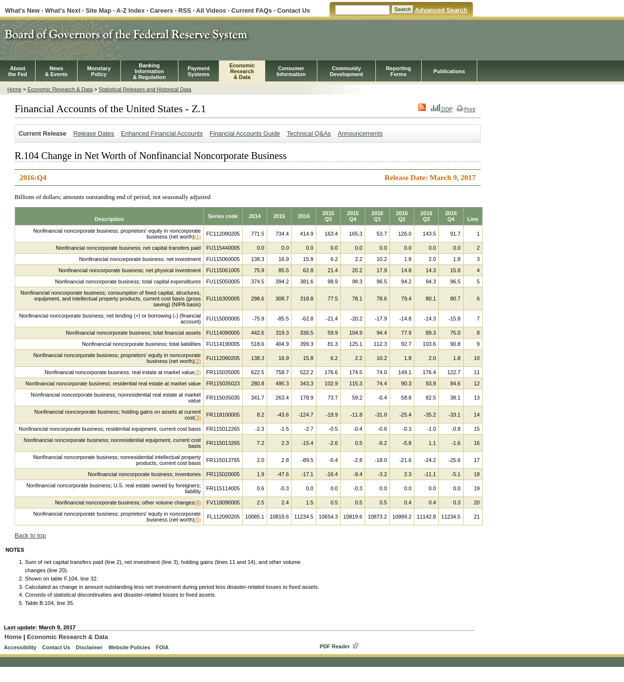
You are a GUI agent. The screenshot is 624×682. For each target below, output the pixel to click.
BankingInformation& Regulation (149, 71)
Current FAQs (252, 10)
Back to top (30, 535)
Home (14, 89)
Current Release (42, 133)
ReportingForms (398, 71)
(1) (198, 237)
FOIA (162, 647)
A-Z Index (130, 10)
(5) (198, 519)
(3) (198, 372)
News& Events (56, 71)
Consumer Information (291, 71)
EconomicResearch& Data (241, 71)
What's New (22, 10)
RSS (184, 10)
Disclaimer (89, 647)
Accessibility (20, 647)
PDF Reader (335, 646)
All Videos (211, 10)
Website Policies (129, 647)
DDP (442, 109)
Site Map (99, 10)
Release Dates (93, 133)
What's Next (62, 10)
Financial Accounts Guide (245, 133)
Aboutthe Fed (17, 71)
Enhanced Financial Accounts (162, 133)
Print (466, 109)
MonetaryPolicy (99, 71)
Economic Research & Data (60, 89)
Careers (161, 10)
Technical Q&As (309, 133)
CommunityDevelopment (346, 71)
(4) (198, 502)
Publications (449, 71)
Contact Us (294, 10)
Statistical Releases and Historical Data (144, 89)
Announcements (360, 133)
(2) (198, 361)
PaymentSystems (199, 71)
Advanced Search (441, 10)
